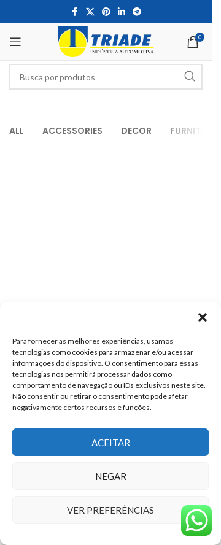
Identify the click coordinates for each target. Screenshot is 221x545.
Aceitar (110, 442)
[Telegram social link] (137, 12)
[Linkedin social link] (121, 12)
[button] (202, 317)
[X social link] (90, 12)
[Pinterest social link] (106, 12)
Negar (110, 476)
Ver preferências (110, 510)
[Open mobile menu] (15, 41)
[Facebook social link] (75, 12)
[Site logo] (106, 41)
